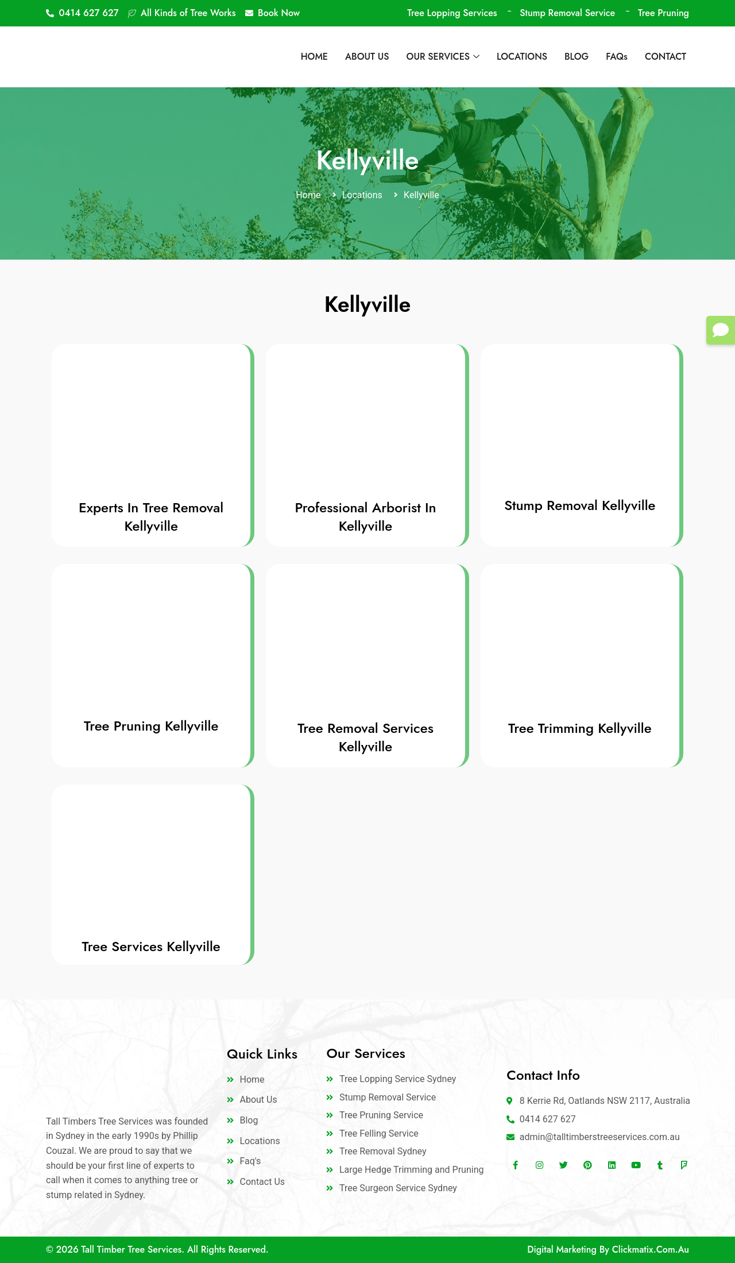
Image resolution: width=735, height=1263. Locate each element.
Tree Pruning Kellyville (151, 726)
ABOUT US (367, 56)
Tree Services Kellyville (151, 946)
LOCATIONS (522, 56)
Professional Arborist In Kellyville (365, 516)
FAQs (617, 56)
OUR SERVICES (443, 56)
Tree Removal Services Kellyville (365, 737)
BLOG (576, 56)
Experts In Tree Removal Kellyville (151, 516)
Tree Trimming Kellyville (580, 728)
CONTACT (665, 56)
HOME (314, 56)
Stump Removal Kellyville (579, 505)
